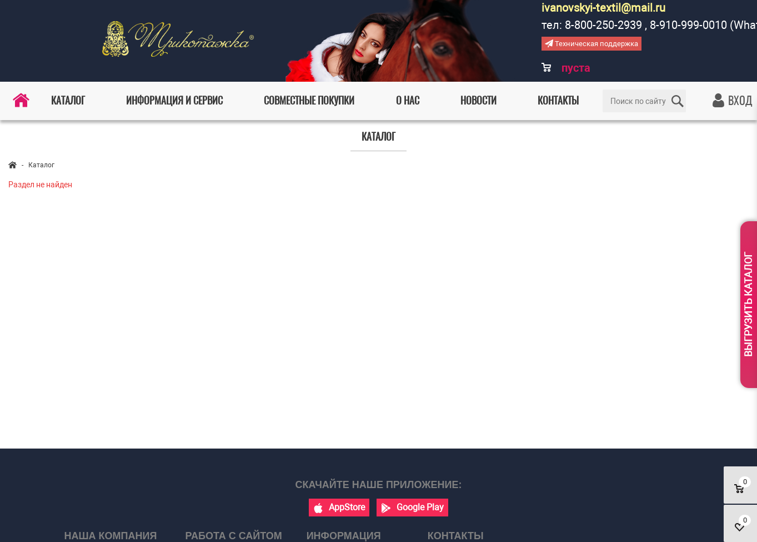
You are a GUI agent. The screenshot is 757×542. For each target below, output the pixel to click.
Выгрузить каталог (748, 304)
